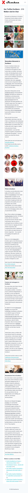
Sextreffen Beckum (9, 142)
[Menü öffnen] (25, 2)
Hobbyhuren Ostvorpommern (12, 357)
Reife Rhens (8, 361)
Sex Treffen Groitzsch (10, 264)
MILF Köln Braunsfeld (10, 267)
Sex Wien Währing (9, 454)
